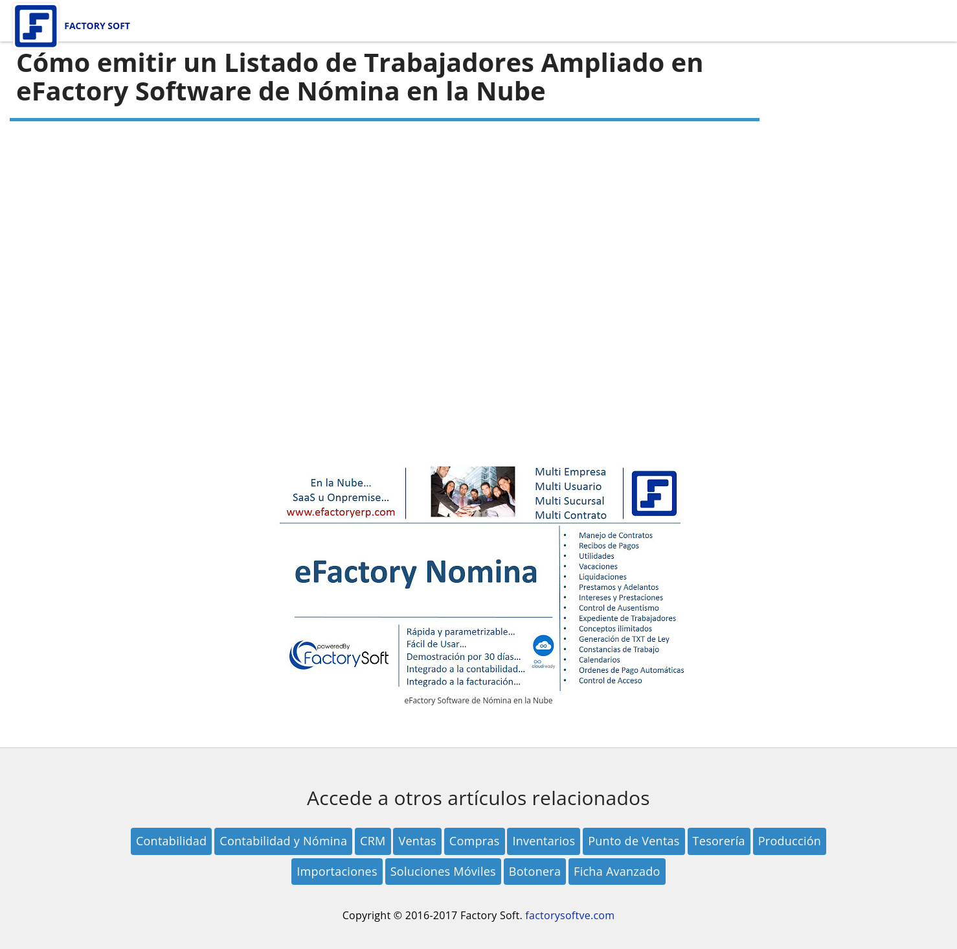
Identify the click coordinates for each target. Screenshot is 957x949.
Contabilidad (171, 841)
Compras (474, 841)
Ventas (417, 841)
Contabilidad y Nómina (283, 841)
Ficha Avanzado (617, 871)
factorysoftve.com (569, 915)
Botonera (535, 871)
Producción (789, 841)
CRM (372, 841)
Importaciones (337, 871)
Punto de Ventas (634, 841)
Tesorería (719, 841)
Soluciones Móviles (443, 871)
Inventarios (543, 841)
